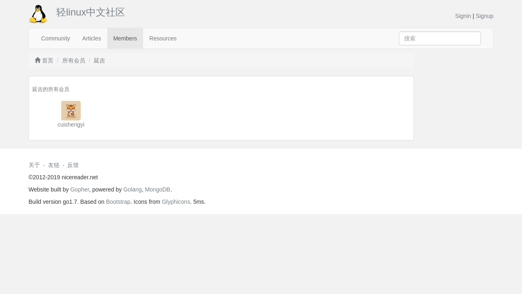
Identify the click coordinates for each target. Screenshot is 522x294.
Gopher (79, 189)
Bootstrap (118, 201)
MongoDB (157, 189)
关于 (34, 165)
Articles (91, 38)
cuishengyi (71, 124)
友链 (54, 165)
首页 (44, 60)
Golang (132, 189)
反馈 (73, 165)
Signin (463, 16)
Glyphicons (176, 201)
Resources (163, 38)
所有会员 (73, 60)
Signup (484, 16)
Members (125, 38)
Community (55, 38)
